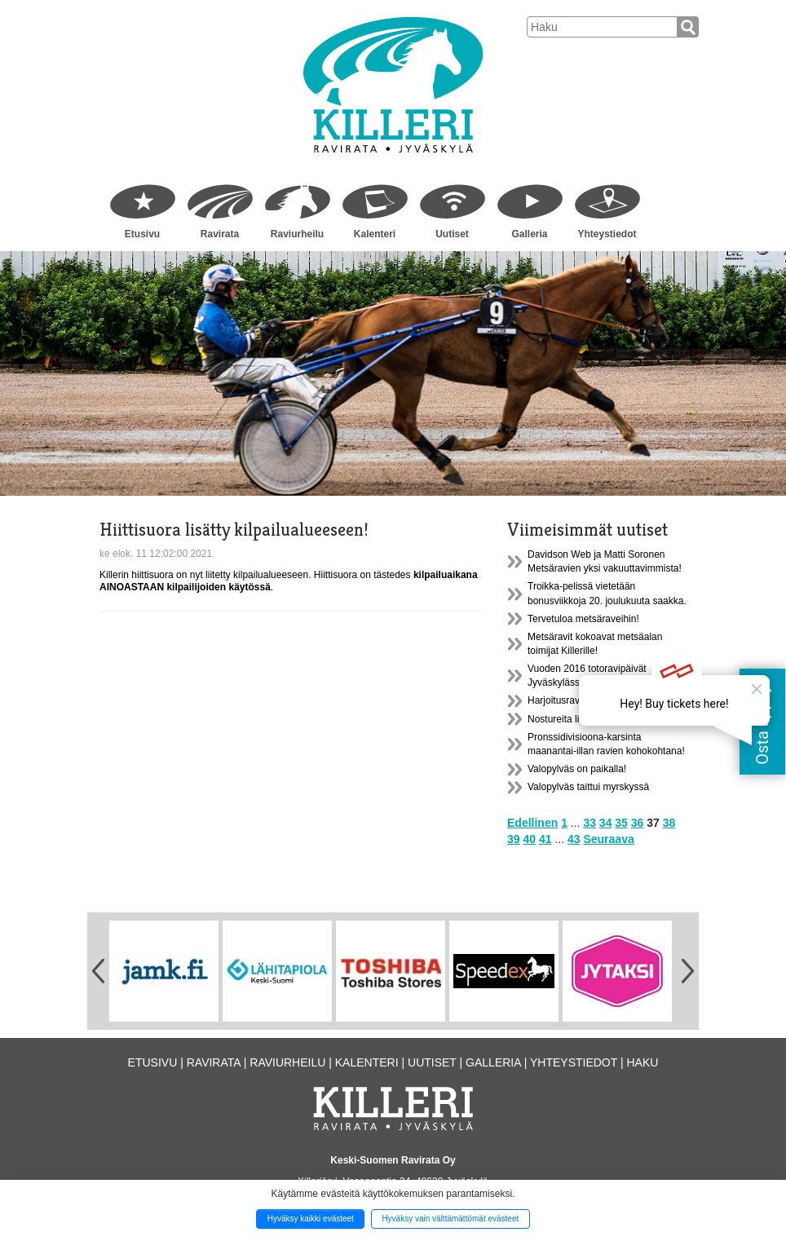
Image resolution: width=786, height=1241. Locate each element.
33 (589, 822)
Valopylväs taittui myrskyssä (588, 787)
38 (669, 822)
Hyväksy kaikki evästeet (310, 1218)
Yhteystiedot (606, 234)
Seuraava (608, 839)
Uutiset (452, 234)
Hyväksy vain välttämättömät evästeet (450, 1218)
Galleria (529, 234)
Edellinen (532, 822)
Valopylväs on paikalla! (577, 769)
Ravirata (220, 234)
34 (605, 822)
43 (574, 839)
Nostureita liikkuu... (569, 719)
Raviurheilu (297, 234)
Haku (642, 1062)
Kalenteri (374, 234)
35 (621, 822)
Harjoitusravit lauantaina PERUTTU (605, 700)
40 (529, 839)
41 (545, 839)
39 (513, 839)
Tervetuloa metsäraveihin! (583, 619)
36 (637, 822)
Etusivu (142, 234)
